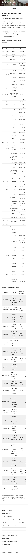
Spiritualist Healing (7, 516)
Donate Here (5, 538)
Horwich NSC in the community (10, 541)
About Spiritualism (6, 513)
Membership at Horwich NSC (9, 535)
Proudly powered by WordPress (10, 552)
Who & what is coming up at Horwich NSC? (13, 523)
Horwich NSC (9, 2)
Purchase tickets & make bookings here (12, 532)
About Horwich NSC (7, 510)
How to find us (6, 544)
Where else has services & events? (11, 526)
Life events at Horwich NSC (9, 529)
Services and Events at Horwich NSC (11, 519)
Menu (14, 8)
